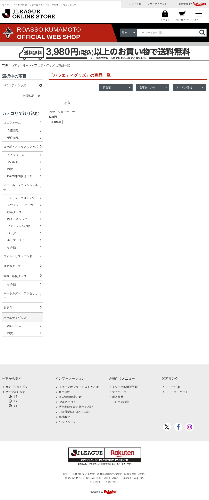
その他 (11, 247)
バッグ (11, 233)
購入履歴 (117, 396)
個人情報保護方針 (70, 396)
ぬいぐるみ (14, 326)
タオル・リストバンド (17, 256)
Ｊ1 (15, 396)
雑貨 (10, 169)
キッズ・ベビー (17, 240)
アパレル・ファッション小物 (20, 187)
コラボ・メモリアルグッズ (20, 146)
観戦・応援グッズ (14, 276)
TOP (5, 65)
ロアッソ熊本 (19, 65)
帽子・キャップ (17, 219)
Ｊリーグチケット (157, 3)
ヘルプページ (67, 422)
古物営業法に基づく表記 (74, 411)
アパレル (13, 162)
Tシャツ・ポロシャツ (21, 198)
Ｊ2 (15, 401)
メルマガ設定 (120, 402)
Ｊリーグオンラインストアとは (79, 386)
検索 (203, 33)
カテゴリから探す (16, 386)
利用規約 (64, 392)
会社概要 (64, 417)
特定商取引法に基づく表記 (76, 407)
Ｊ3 (15, 405)
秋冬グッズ (14, 212)
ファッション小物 (18, 226)
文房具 (7, 307)
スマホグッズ (12, 266)
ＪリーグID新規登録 (125, 386)
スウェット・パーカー (21, 205)
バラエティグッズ (14, 317)
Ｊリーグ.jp (135, 3)
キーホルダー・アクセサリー (20, 295)
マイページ (119, 392)
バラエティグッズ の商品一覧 (51, 65)
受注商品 (13, 137)
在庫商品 (13, 130)
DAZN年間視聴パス (19, 176)
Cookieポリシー (69, 402)
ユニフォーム (12, 122)
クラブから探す (15, 392)
